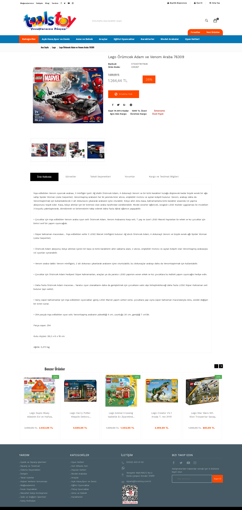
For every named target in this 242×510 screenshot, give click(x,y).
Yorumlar (130, 176)
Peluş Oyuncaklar (80, 489)
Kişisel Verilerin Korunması (33, 481)
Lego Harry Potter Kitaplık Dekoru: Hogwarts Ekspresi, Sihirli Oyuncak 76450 (80, 415)
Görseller (70, 176)
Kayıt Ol (217, 479)
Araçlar (103, 39)
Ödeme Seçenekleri (30, 470)
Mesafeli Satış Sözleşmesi (33, 493)
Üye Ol (197, 3)
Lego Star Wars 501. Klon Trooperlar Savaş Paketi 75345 (202, 415)
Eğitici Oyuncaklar (124, 39)
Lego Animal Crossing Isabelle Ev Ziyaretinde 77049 (121, 415)
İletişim (39, 3)
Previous (216, 366)
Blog (47, 3)
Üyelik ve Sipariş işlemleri (33, 462)
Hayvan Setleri (78, 470)
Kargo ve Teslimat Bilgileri (164, 176)
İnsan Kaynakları (28, 489)
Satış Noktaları (27, 501)
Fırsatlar (195, 32)
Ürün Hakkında (44, 176)
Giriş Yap (214, 3)
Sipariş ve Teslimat (30, 466)
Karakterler (147, 39)
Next (221, 366)
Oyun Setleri (192, 39)
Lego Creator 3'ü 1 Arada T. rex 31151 (161, 415)
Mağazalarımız (27, 3)
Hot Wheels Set (79, 466)
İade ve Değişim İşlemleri (33, 497)
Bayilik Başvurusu (177, 3)
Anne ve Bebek (84, 39)
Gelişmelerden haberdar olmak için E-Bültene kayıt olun (195, 470)
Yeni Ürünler (213, 32)
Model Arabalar (170, 39)
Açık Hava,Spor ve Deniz (56, 39)
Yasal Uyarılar (27, 477)
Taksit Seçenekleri (100, 176)
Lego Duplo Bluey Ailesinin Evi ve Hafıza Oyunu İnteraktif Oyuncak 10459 (39, 415)
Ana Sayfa (45, 47)
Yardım (55, 3)
